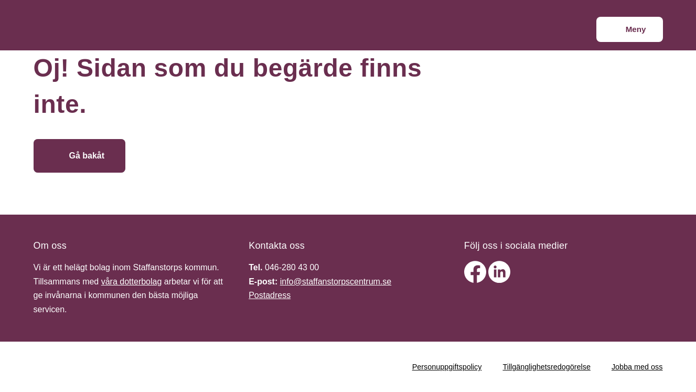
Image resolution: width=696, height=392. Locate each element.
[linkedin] (499, 280)
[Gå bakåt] (80, 156)
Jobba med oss (637, 367)
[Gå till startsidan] (203, 156)
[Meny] (629, 29)
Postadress (270, 295)
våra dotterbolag (131, 281)
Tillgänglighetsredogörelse (546, 367)
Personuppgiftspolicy (447, 367)
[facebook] (476, 280)
